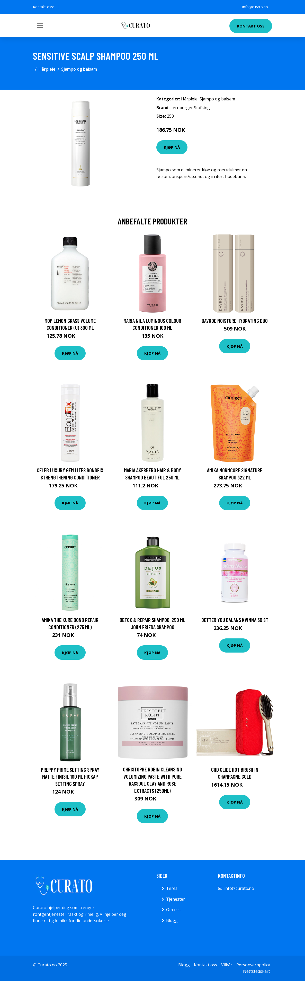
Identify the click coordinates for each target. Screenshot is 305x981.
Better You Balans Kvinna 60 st (234, 620)
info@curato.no (255, 6)
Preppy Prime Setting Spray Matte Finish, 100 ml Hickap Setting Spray (70, 776)
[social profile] (58, 7)
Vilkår (226, 965)
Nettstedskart (256, 971)
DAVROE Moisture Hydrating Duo (235, 320)
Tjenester (175, 899)
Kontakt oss (251, 26)
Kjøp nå (172, 147)
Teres (171, 888)
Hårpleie (47, 69)
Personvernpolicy (253, 965)
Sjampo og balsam (79, 69)
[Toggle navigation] (40, 25)
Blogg (172, 920)
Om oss (173, 909)
